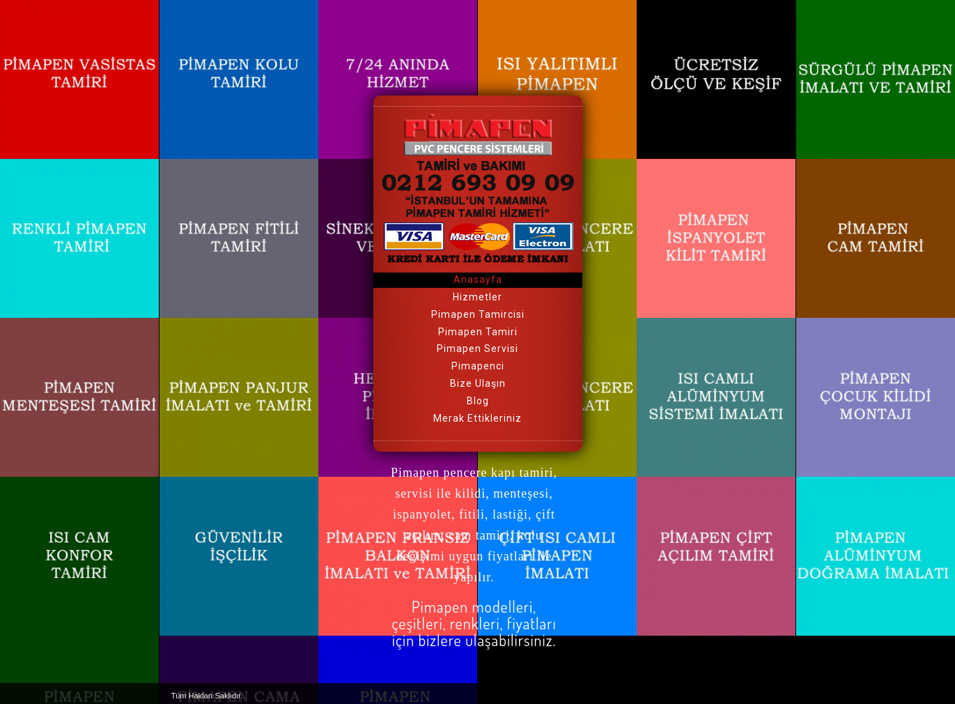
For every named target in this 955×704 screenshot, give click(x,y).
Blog (478, 400)
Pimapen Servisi (477, 348)
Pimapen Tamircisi (478, 314)
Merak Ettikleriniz (477, 418)
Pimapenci (477, 366)
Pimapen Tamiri (478, 331)
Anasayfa (477, 279)
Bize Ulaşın (478, 383)
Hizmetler (477, 297)
